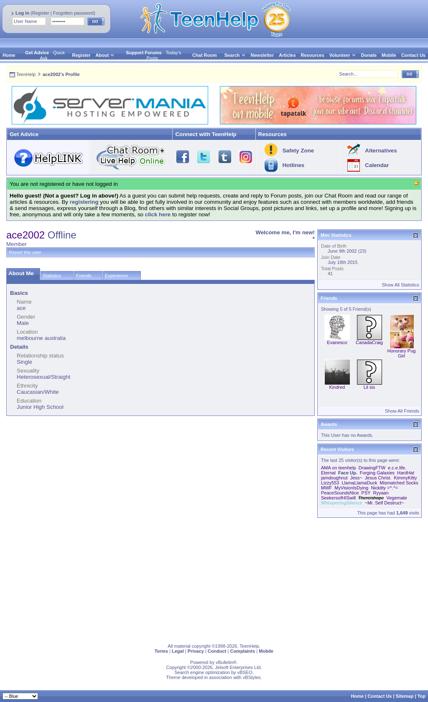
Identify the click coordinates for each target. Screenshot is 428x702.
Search (235, 55)
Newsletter (262, 55)
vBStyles (252, 677)
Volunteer (339, 55)
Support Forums (144, 52)
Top (421, 696)
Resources (312, 55)
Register (40, 12)
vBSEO (244, 672)
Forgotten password (73, 12)
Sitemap (405, 696)
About (102, 55)
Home (9, 55)
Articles (287, 55)
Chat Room (204, 55)
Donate (369, 55)
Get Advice (37, 52)
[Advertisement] (214, 578)
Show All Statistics (400, 284)
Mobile (389, 55)
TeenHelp (26, 74)
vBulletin (224, 662)
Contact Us (413, 55)
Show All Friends (402, 410)
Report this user (25, 252)
